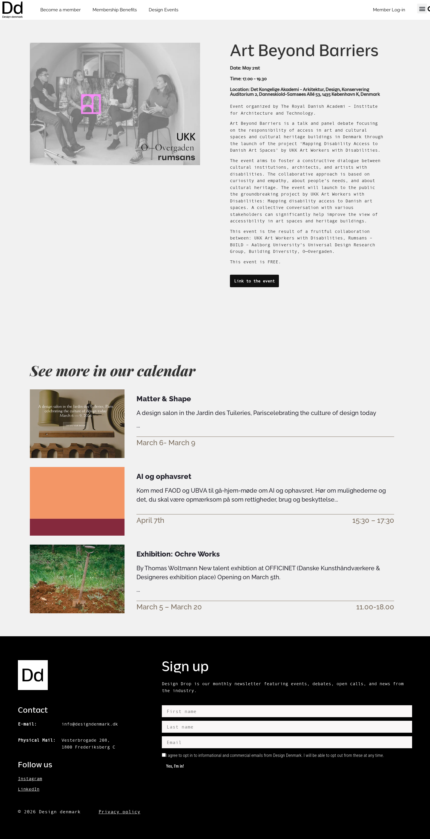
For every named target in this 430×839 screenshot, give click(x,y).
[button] (422, 8)
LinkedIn (28, 789)
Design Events (163, 10)
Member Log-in (389, 10)
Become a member (60, 10)
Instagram (30, 778)
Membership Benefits (115, 10)
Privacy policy (119, 811)
